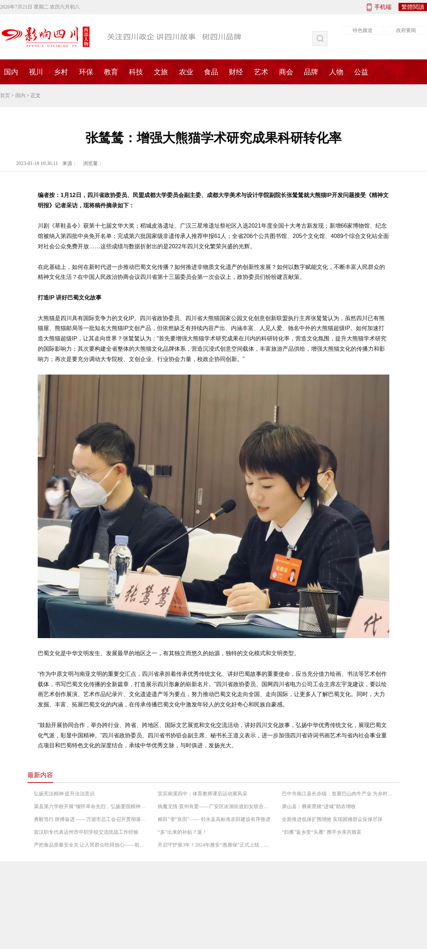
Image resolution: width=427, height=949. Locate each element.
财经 (236, 72)
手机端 (382, 7)
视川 (36, 72)
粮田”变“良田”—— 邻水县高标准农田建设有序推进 (214, 819)
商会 (286, 72)
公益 (361, 72)
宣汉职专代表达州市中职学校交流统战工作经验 (86, 832)
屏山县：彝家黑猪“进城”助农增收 (319, 806)
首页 (5, 95)
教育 (111, 72)
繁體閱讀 (412, 7)
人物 (336, 72)
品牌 (311, 72)
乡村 (61, 72)
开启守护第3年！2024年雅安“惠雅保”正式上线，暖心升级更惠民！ (215, 845)
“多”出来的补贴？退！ (182, 832)
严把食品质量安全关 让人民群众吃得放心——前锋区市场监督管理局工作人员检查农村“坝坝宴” (91, 845)
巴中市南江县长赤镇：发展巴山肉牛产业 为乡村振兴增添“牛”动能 (339, 793)
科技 (136, 72)
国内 (20, 95)
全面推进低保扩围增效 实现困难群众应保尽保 (332, 819)
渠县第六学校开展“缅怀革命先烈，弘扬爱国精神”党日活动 (91, 806)
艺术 (261, 72)
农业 (186, 72)
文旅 (161, 72)
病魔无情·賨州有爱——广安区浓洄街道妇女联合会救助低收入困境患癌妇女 (215, 806)
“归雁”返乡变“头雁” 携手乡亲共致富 (322, 832)
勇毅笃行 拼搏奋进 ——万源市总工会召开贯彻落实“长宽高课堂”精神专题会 (91, 819)
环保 (86, 72)
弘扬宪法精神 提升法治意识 (64, 793)
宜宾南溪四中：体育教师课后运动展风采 (202, 793)
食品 (211, 72)
